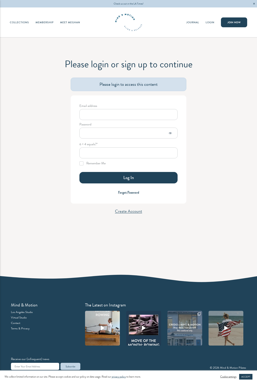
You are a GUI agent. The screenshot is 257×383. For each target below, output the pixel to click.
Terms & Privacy (20, 328)
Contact (15, 323)
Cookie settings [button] (228, 376)
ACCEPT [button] (245, 376)
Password (85, 124)
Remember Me (92, 163)
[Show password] (170, 133)
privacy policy (119, 377)
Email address (88, 106)
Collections (19, 22)
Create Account (128, 211)
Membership (45, 22)
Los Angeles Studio (22, 312)
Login (210, 22)
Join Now (234, 22)
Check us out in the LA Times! (129, 3)
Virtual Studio (19, 317)
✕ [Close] (254, 4)
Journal (192, 22)
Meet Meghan (70, 22)
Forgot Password (128, 192)
